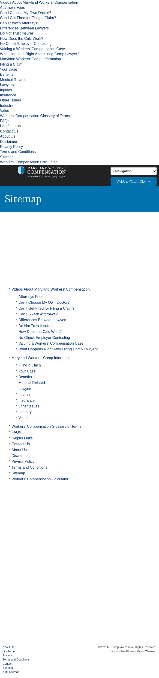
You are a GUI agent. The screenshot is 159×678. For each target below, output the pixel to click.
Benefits (6, 74)
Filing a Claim (11, 64)
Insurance (8, 95)
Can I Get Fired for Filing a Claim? (28, 18)
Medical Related (13, 80)
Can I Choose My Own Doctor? (25, 13)
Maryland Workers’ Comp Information (30, 59)
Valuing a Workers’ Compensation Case (32, 49)
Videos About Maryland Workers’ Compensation (39, 2)
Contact (7, 663)
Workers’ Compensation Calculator (28, 162)
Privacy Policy (11, 147)
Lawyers (7, 85)
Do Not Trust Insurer (16, 33)
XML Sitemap (11, 672)
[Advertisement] (79, 246)
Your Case (8, 69)
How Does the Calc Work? (21, 38)
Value (4, 111)
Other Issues (10, 100)
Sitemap (7, 157)
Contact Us (9, 131)
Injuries (6, 90)
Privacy (7, 655)
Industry (6, 105)
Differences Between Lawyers (24, 28)
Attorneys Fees (12, 7)
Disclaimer (8, 142)
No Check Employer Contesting (25, 44)
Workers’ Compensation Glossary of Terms (35, 116)
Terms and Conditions (18, 152)
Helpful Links (10, 126)
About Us (7, 136)
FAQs (4, 121)
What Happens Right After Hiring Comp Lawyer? (39, 54)
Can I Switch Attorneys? (19, 23)
